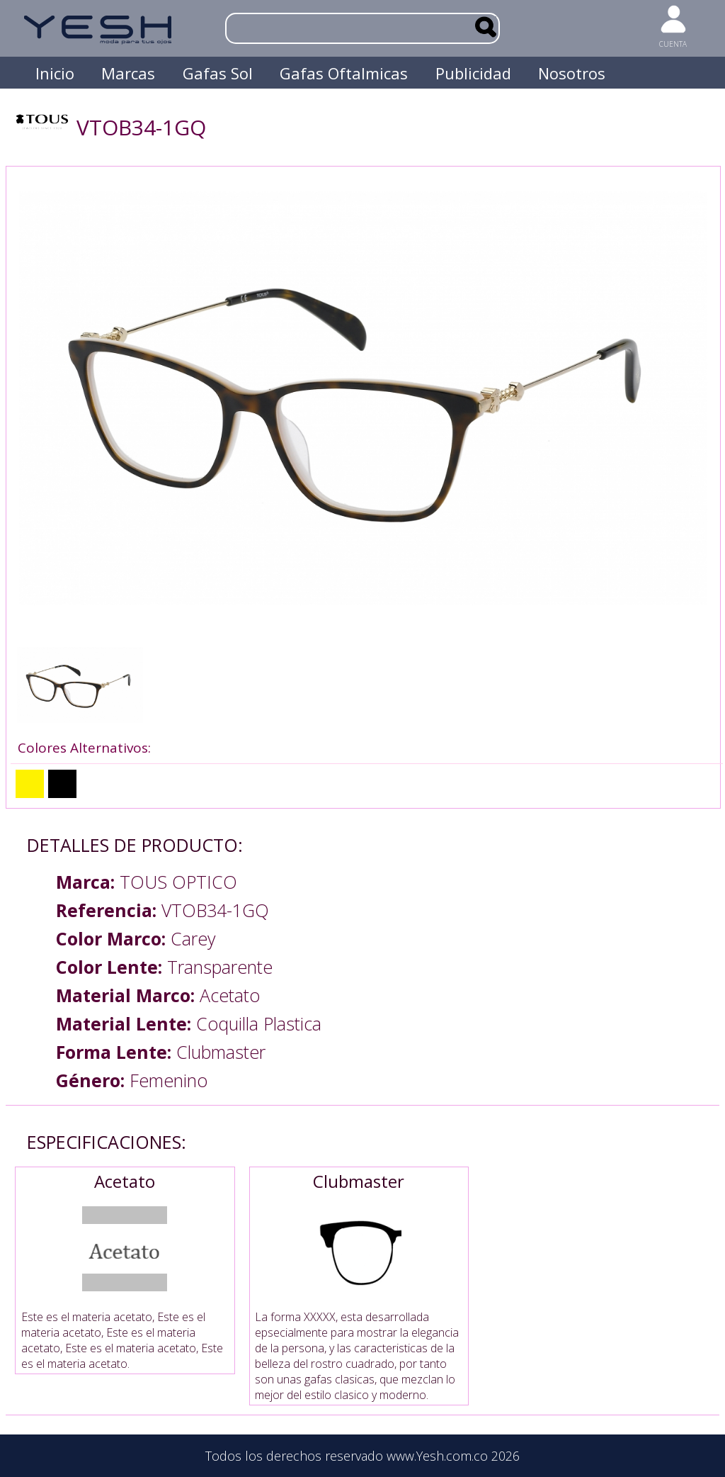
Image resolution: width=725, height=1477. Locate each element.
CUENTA (673, 44)
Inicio (54, 73)
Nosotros (571, 73)
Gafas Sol (218, 73)
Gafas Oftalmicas (344, 73)
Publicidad (473, 73)
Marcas (128, 73)
